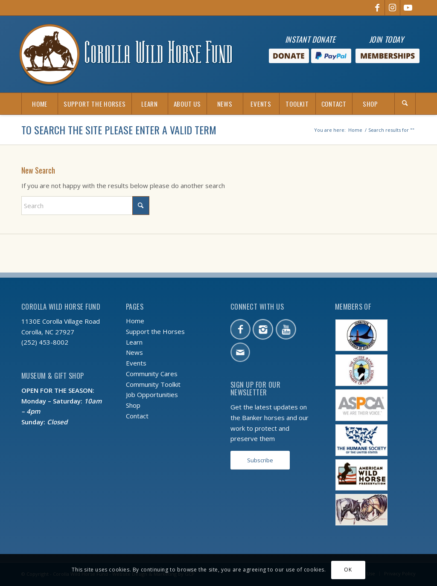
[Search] (405, 103)
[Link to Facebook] (377, 7)
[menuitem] (39, 103)
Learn (134, 342)
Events (136, 363)
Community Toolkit (153, 384)
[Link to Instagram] (392, 7)
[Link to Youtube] (408, 7)
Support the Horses (155, 331)
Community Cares (152, 373)
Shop (133, 405)
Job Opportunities (152, 394)
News (134, 352)
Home (135, 320)
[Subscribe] (260, 460)
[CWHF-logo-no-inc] (126, 54)
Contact (137, 416)
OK (348, 569)
